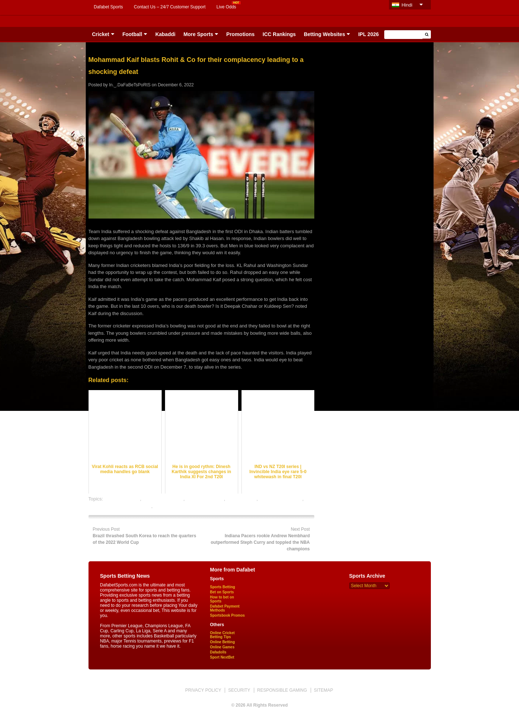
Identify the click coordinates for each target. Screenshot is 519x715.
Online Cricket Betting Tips (222, 635)
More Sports (198, 34)
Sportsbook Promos (227, 615)
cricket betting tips (205, 499)
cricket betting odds (162, 499)
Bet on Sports (222, 592)
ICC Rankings (279, 34)
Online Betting (222, 642)
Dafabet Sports (108, 6)
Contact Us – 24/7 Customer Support (170, 6)
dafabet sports (241, 499)
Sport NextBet (222, 657)
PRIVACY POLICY (203, 690)
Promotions (240, 34)
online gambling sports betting (120, 506)
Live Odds (226, 6)
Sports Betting (222, 587)
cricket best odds (122, 499)
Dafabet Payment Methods (225, 608)
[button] (426, 34)
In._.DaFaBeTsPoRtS (129, 84)
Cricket (100, 34)
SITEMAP (323, 690)
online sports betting (175, 506)
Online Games (222, 647)
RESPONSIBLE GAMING (282, 690)
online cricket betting (281, 499)
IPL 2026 (368, 34)
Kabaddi (165, 34)
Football (132, 34)
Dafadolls (218, 652)
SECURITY (239, 690)
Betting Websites (324, 34)
